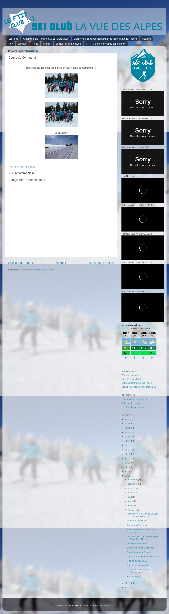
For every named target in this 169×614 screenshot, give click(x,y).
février (131, 505)
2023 (128, 432)
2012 (128, 583)
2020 (128, 445)
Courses (146, 38)
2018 (128, 454)
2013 (128, 476)
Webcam (22, 43)
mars (130, 501)
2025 (128, 423)
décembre (133, 479)
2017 (128, 458)
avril (130, 497)
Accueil (61, 263)
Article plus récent (20, 263)
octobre (132, 488)
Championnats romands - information (139, 570)
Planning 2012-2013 (137, 561)
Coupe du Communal (137, 525)
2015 (128, 467)
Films (35, 43)
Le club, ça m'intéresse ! (68, 43)
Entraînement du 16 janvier (140, 548)
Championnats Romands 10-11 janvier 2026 (45, 38)
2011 (128, 587)
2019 (128, 449)
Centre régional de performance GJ (138, 387)
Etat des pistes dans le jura (134, 399)
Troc (10, 43)
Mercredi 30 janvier (136, 520)
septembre (133, 492)
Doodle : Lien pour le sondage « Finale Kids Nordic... (143, 537)
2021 (128, 441)
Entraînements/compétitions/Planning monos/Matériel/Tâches (105, 38)
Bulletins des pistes (131, 403)
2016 (128, 463)
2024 (128, 428)
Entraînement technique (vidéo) (136, 383)
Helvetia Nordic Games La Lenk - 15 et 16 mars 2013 (143, 515)
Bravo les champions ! (138, 565)
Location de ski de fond (132, 407)
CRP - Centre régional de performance (106, 43)
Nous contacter (128, 371)
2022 (128, 436)
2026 (128, 419)
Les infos (13, 38)
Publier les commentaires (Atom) (38, 269)
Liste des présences (137, 543)
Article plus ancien (101, 263)
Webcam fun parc (130, 375)
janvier (131, 510)
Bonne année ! (134, 576)
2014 (128, 471)
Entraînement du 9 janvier (140, 552)
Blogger (106, 605)
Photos (47, 43)
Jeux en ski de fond (131, 379)
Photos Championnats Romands (143, 556)
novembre (133, 484)
